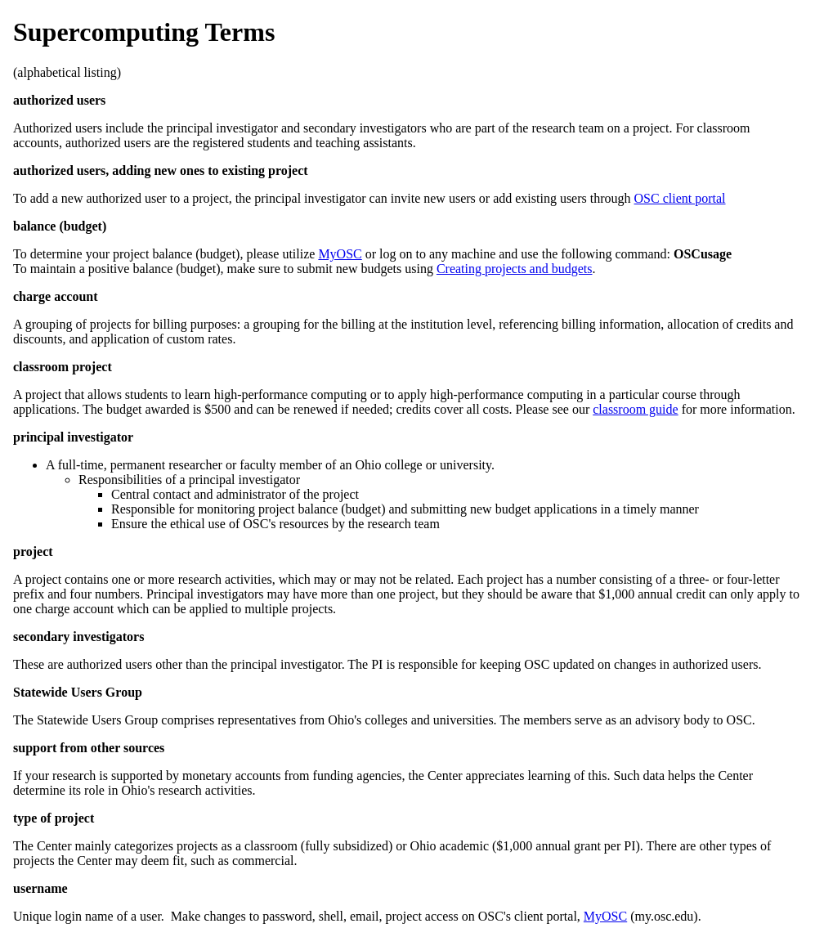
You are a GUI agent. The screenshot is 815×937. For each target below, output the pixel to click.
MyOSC (339, 254)
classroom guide (635, 409)
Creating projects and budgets (515, 269)
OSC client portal (680, 198)
